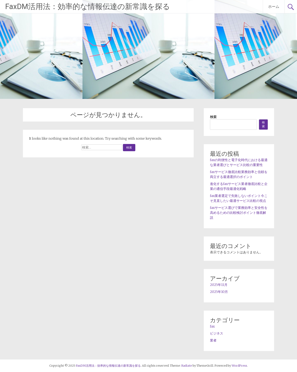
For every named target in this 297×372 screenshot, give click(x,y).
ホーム (273, 6)
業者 (213, 340)
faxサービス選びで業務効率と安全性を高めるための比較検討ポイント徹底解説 (239, 213)
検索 (213, 117)
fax (212, 326)
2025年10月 (219, 292)
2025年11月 (218, 285)
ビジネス (216, 333)
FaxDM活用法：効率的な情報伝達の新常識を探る (87, 6)
